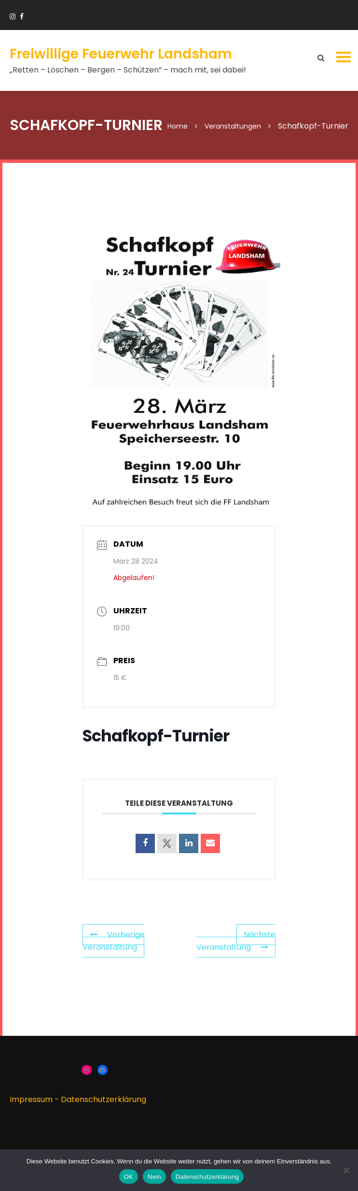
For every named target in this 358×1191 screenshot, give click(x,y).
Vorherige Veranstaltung (114, 941)
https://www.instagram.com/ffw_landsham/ (12, 16)
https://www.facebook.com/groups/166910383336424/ (22, 16)
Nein (154, 1176)
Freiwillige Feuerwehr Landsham (121, 53)
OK (128, 1176)
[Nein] (346, 1170)
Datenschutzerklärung (103, 1099)
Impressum (31, 1099)
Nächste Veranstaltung (235, 941)
